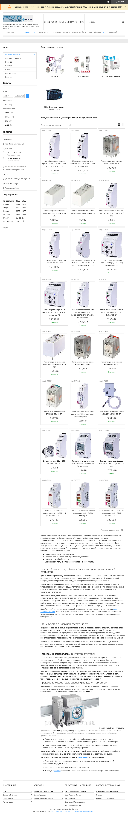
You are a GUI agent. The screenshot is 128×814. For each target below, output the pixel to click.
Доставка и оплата (10, 795)
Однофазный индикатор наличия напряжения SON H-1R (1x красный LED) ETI (54, 513)
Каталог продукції (13, 54)
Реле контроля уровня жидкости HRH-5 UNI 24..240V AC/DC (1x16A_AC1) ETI (111, 312)
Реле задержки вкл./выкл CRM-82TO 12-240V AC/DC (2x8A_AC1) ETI (111, 213)
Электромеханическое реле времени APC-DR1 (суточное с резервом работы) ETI (82, 414)
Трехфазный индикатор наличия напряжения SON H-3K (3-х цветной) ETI (83, 513)
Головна (10, 32)
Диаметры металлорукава (75, 802)
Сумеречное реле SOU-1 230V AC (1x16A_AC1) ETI (54, 462)
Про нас (8, 62)
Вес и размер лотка (73, 805)
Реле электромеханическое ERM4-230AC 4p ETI (111, 363)
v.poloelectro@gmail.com (14, 170)
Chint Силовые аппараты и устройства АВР (54, 108)
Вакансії (113, 32)
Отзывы (99, 795)
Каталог (6, 791)
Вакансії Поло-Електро (105, 798)
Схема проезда (40, 795)
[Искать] (123, 22)
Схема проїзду (79, 32)
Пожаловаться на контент (61, 811)
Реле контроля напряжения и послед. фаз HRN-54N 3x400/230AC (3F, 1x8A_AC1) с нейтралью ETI (82, 314)
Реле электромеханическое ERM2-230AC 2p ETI (83, 363)
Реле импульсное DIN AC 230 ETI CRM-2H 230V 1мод (54, 261)
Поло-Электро (83, 757)
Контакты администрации (43, 798)
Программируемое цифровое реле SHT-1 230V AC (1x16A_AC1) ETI (111, 463)
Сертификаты (8, 798)
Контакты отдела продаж (43, 791)
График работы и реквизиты (107, 791)
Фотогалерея (10, 73)
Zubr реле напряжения (111, 76)
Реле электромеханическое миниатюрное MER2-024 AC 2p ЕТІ (54, 213)
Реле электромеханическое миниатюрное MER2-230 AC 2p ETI (54, 364)
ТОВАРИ (26, 32)
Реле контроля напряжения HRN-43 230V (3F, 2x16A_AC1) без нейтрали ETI (112, 262)
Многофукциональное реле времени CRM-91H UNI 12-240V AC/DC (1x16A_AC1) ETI (54, 163)
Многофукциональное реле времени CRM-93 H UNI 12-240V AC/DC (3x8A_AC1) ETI (83, 163)
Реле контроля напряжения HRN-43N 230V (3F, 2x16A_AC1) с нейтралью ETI (54, 312)
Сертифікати (95, 32)
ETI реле (54, 76)
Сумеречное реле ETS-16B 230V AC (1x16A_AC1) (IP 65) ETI (111, 412)
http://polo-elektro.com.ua (15, 167)
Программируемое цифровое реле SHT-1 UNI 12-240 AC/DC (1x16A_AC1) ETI (83, 463)
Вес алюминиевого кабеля (75, 791)
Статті (7, 69)
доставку (56, 771)
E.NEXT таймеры (83, 76)
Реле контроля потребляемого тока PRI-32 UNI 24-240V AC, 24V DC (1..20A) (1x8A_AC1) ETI (83, 262)
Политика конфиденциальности (83, 811)
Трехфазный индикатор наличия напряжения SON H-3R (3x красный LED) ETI (111, 513)
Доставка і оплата (61, 32)
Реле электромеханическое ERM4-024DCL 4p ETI (54, 412)
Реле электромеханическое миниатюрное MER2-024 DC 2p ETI (83, 213)
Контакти (43, 32)
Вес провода (70, 798)
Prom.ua (75, 809)
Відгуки (8, 66)
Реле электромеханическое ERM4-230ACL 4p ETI (111, 162)
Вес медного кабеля (73, 795)
